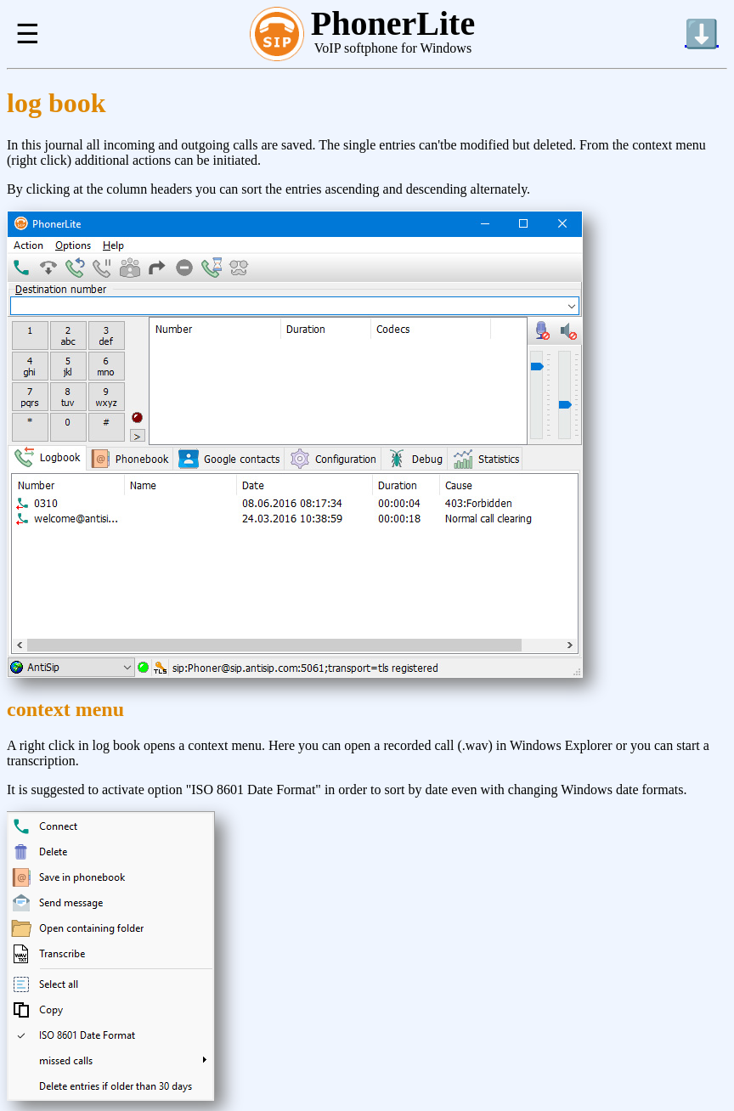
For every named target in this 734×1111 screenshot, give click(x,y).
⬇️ (702, 34)
